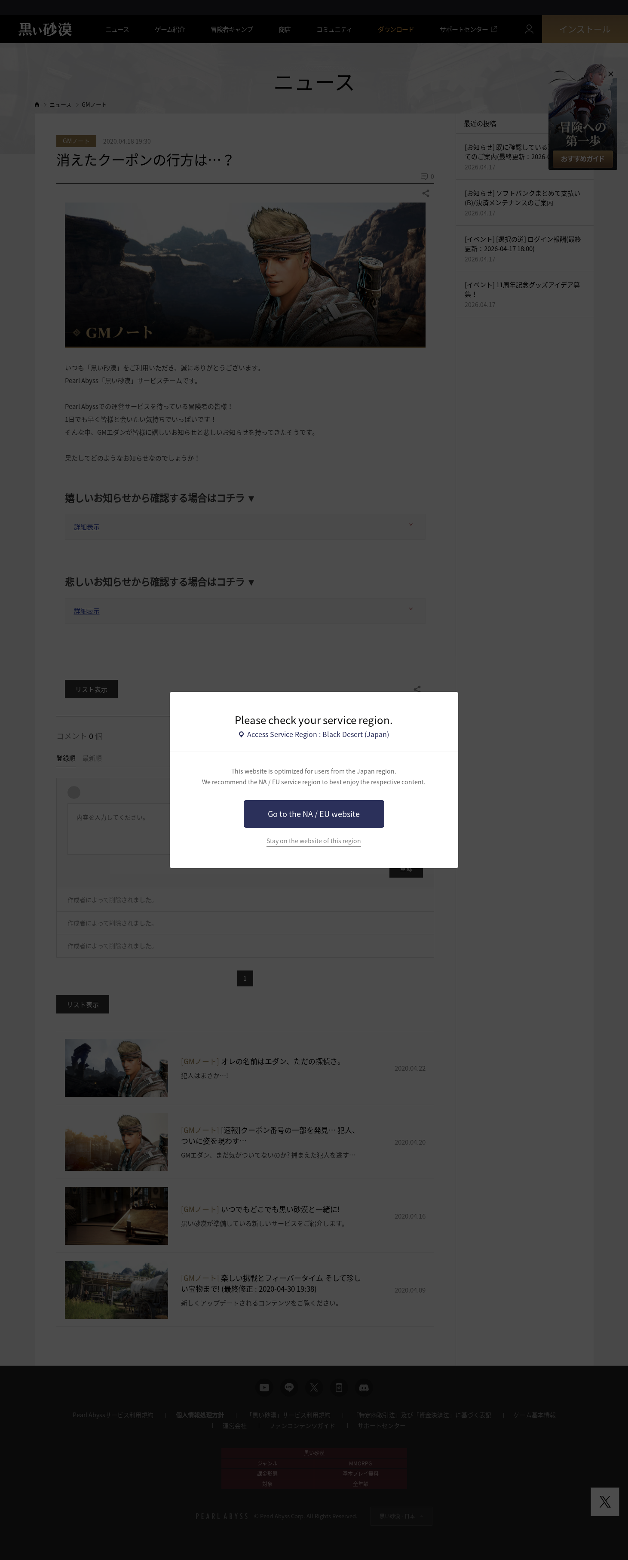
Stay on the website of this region (314, 840)
